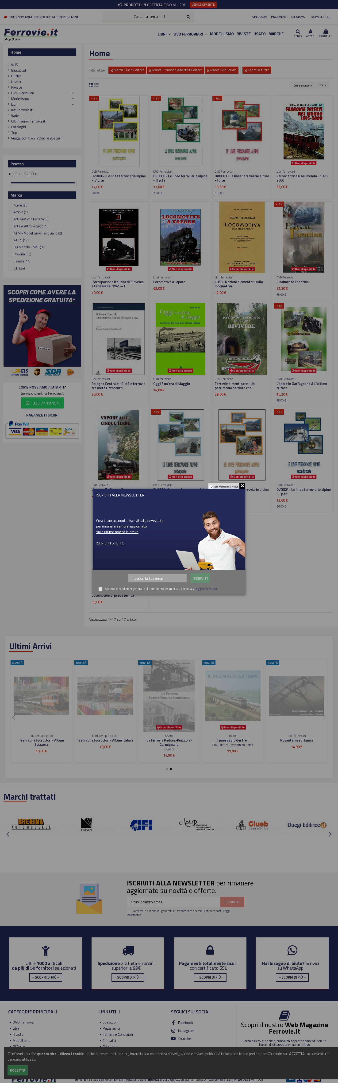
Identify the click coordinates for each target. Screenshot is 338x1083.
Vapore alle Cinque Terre (111, 489)
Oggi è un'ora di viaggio (171, 383)
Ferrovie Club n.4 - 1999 (297, 740)
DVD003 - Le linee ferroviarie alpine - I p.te (242, 178)
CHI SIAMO (298, 16)
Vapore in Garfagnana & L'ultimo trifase (302, 386)
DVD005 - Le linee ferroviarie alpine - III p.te (180, 178)
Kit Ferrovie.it (22, 110)
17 (322, 85)
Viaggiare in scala (105, 740)
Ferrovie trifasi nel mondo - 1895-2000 (303, 178)
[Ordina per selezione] (303, 84)
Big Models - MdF (29, 247)
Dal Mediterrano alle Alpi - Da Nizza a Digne (169, 742)
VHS (14, 64)
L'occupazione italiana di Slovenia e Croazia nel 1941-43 (118, 284)
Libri (14, 104)
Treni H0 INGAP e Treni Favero (41, 740)
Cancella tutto (256, 70)
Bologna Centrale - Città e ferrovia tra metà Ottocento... (118, 386)
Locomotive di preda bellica (113, 595)
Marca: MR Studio (222, 70)
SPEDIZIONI (259, 16)
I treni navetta (233, 740)
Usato (16, 81)
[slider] (10, 183)
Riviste (16, 87)
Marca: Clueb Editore (127, 70)
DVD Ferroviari (22, 93)
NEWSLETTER (320, 16)
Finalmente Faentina (293, 282)
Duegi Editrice (297, 744)
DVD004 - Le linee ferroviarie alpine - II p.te (304, 491)
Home (16, 52)
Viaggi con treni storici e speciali (36, 138)
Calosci (22, 261)
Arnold (21, 212)
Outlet (16, 76)
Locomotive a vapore (169, 282)
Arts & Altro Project (30, 226)
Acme (21, 205)
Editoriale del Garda (169, 749)
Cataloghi (18, 127)
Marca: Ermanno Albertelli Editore (175, 70)
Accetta (17, 1070)
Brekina (22, 254)
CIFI (19, 268)
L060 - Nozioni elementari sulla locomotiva (239, 284)
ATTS (21, 240)
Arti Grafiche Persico (31, 219)
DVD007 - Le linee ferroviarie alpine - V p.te (242, 491)
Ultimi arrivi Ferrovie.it (28, 121)
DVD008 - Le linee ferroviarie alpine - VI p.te (180, 491)
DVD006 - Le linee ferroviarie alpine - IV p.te (119, 178)
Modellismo (20, 98)
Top (14, 132)
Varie (15, 115)
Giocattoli (19, 70)
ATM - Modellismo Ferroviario (38, 233)
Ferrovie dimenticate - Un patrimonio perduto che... (235, 386)
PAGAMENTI (279, 16)
